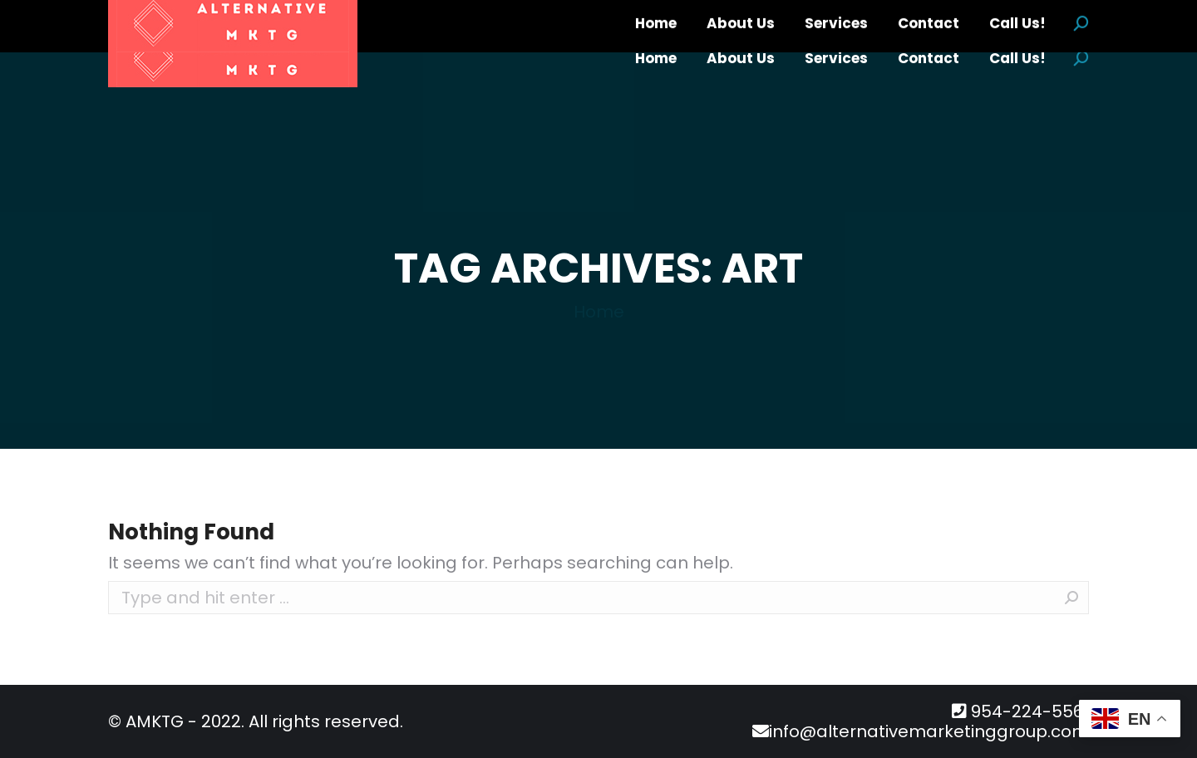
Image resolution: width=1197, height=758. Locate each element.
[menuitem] (656, 59)
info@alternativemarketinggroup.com (929, 731)
